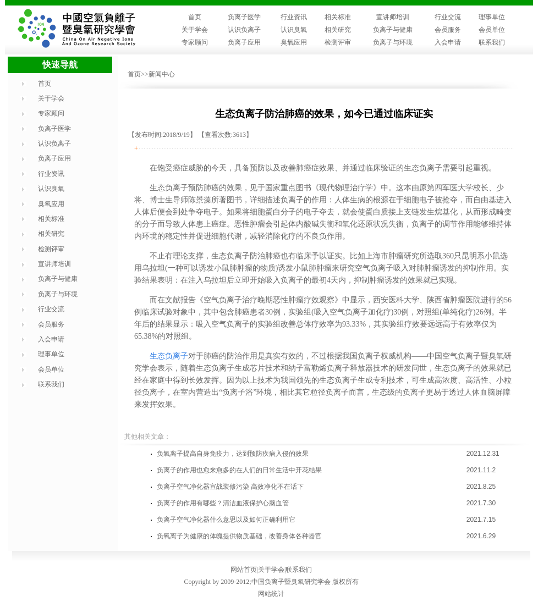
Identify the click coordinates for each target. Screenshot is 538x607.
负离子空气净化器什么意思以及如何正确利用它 (226, 519)
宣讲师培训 (392, 17)
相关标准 (338, 17)
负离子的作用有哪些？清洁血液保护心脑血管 (223, 503)
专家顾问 (195, 42)
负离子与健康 (393, 30)
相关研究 (338, 30)
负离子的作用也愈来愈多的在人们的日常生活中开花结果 (239, 470)
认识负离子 (244, 30)
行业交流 (448, 17)
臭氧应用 (294, 42)
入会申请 (448, 42)
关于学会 (195, 30)
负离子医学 (244, 17)
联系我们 (492, 42)
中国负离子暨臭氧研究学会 (291, 582)
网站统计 (271, 594)
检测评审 (338, 42)
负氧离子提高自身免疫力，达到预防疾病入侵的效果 (233, 453)
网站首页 (243, 569)
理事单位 (492, 17)
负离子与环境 (393, 42)
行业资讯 (294, 17)
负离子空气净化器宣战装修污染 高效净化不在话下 (230, 486)
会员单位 (492, 30)
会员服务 (448, 30)
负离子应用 (244, 42)
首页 (194, 17)
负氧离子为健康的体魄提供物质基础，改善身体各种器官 (239, 536)
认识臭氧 (294, 30)
